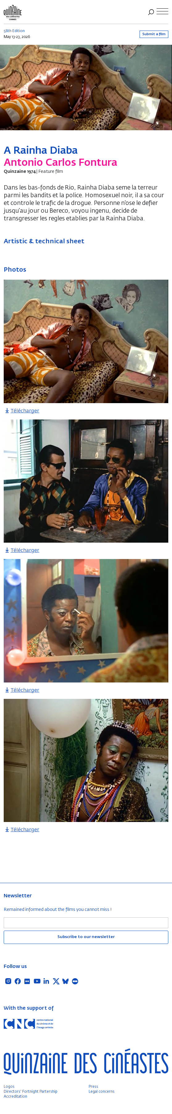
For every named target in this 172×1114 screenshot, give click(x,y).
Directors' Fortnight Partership (30, 1092)
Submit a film (154, 34)
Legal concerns (102, 1092)
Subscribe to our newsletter (86, 937)
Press (93, 1087)
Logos (9, 1087)
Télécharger (21, 411)
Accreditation (15, 1097)
